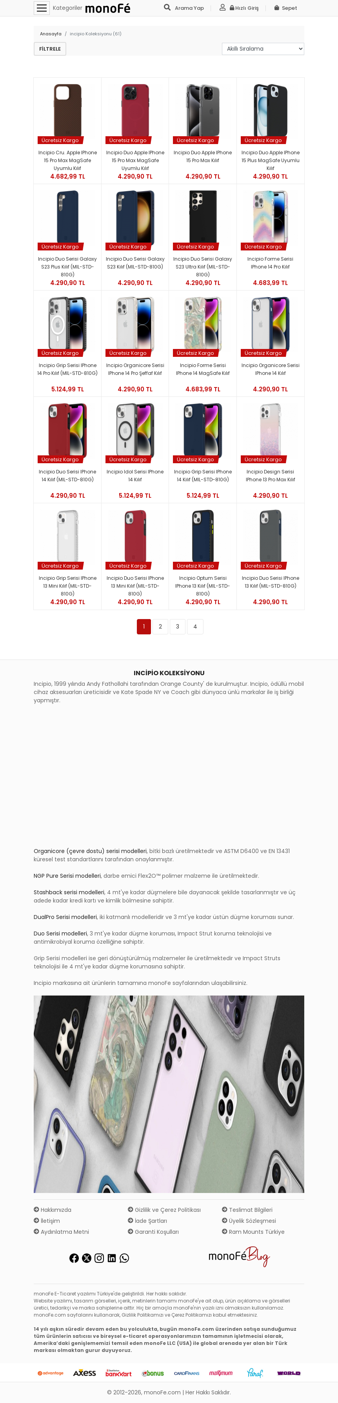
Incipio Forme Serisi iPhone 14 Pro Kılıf (270, 263)
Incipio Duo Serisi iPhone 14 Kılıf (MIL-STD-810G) (67, 475)
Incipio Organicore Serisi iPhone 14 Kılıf (271, 369)
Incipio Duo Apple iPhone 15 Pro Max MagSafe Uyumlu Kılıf (135, 160)
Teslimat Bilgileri (247, 1210)
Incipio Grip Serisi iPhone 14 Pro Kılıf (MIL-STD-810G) (67, 369)
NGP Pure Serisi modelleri (67, 876)
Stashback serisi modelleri (69, 892)
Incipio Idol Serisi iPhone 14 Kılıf (135, 475)
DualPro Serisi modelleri (65, 917)
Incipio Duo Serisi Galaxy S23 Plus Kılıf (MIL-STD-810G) (67, 267)
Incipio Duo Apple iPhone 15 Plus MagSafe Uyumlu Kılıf (271, 160)
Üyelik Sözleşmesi (249, 1221)
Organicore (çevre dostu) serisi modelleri (90, 851)
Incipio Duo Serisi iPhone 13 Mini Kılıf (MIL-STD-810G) (135, 586)
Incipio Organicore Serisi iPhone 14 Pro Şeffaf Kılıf (135, 369)
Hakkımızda (52, 1210)
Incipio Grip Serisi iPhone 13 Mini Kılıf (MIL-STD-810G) (67, 586)
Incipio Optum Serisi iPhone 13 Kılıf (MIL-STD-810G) (202, 586)
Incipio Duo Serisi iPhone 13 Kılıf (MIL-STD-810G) (270, 582)
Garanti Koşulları (153, 1232)
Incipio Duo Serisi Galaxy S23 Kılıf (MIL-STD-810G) (135, 263)
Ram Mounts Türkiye (253, 1232)
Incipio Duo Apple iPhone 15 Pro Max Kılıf (203, 156)
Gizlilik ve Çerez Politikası (164, 1210)
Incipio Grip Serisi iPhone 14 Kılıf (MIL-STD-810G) (203, 475)
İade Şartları (147, 1221)
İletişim (47, 1221)
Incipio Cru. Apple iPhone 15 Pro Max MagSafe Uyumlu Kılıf (67, 160)
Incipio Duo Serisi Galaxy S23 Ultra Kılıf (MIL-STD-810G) (202, 267)
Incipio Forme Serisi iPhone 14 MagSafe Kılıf (203, 369)
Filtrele (50, 49)
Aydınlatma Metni (61, 1232)
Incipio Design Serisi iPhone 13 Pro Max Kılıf (270, 475)
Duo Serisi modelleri (60, 933)
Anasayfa (51, 34)
